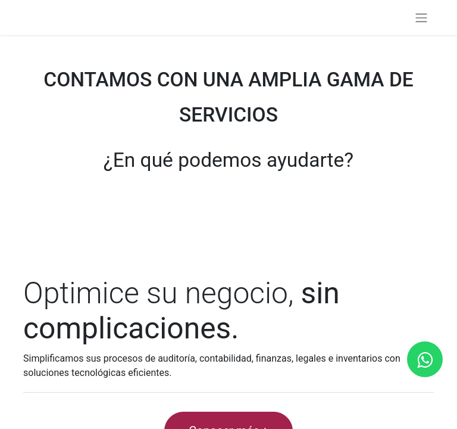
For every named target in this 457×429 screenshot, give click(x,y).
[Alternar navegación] (421, 17)
